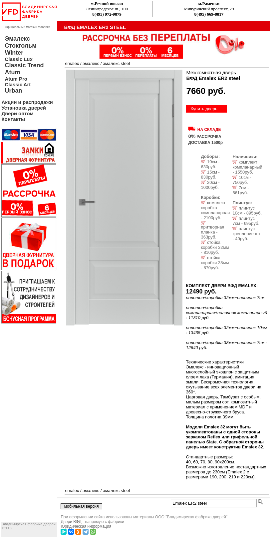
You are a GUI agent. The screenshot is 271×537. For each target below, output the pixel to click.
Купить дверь (203, 108)
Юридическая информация (86, 526)
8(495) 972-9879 (107, 14)
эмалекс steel (116, 63)
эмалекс (91, 63)
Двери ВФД (71, 521)
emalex (72, 63)
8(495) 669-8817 (208, 14)
